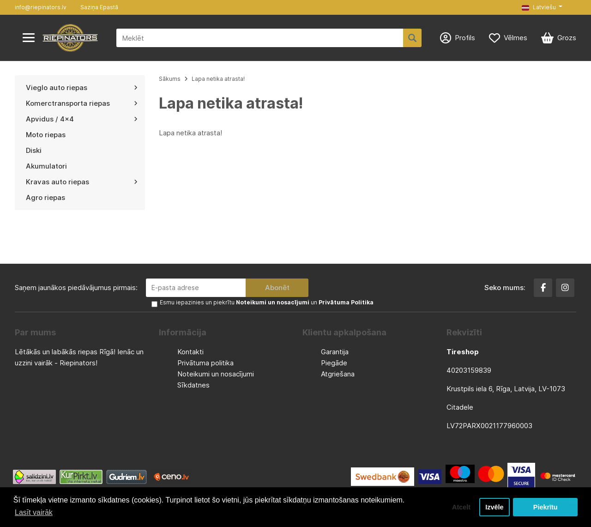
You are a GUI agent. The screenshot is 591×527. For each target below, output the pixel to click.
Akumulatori (46, 166)
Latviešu (539, 7)
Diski (34, 150)
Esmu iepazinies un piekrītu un (267, 302)
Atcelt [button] (461, 507)
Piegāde (334, 362)
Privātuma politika (205, 362)
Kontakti (190, 351)
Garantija (335, 351)
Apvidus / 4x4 (82, 119)
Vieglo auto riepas (82, 87)
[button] (542, 7)
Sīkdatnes (193, 385)
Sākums (170, 78)
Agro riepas (45, 197)
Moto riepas (46, 134)
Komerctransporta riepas (82, 103)
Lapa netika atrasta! (218, 78)
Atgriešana (338, 374)
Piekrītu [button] (545, 507)
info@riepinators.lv (40, 7)
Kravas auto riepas (82, 181)
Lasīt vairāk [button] (34, 512)
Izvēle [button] (494, 507)
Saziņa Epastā (99, 7)
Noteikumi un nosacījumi (215, 374)
